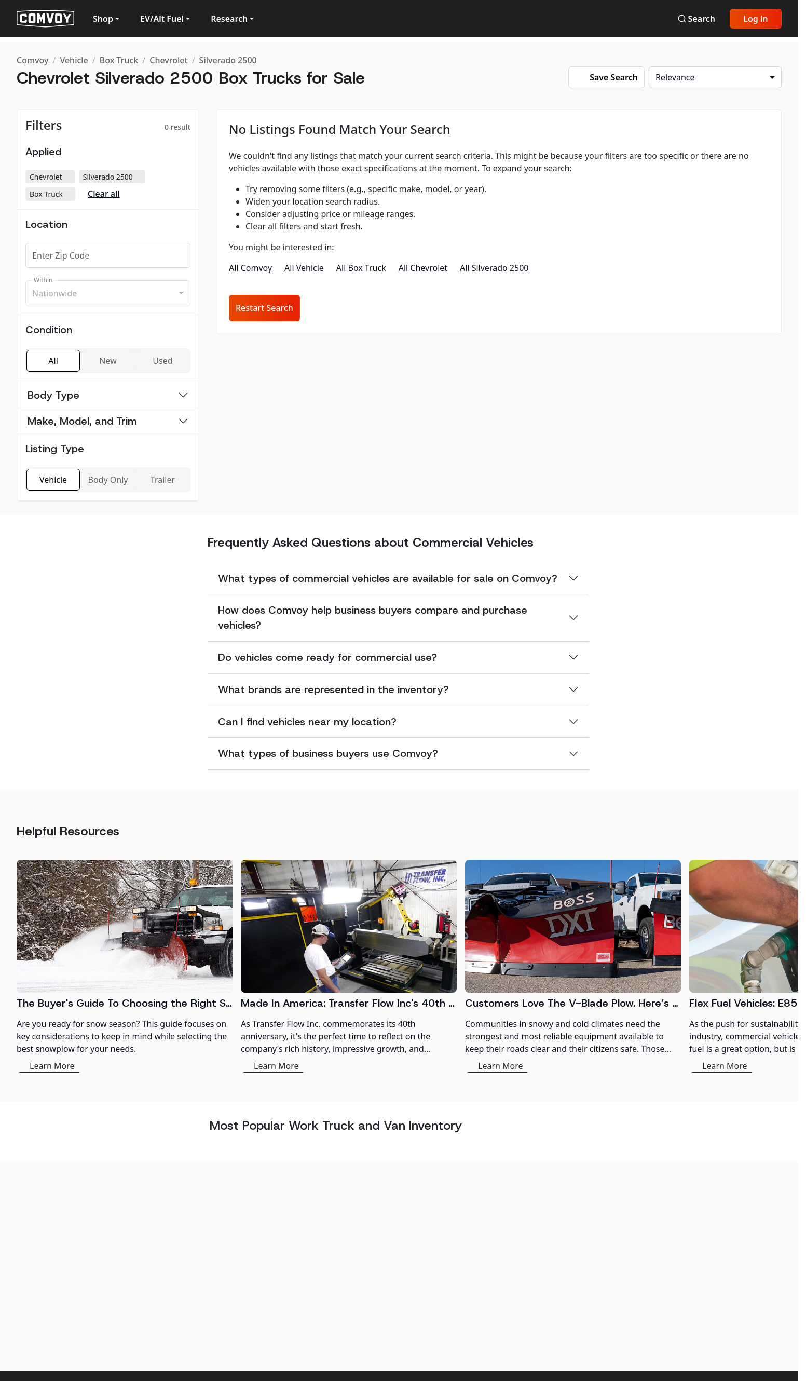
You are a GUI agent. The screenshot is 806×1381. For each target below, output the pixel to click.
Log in (755, 18)
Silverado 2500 (228, 60)
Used (162, 361)
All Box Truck (361, 268)
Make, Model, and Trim (82, 421)
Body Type (53, 395)
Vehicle (74, 60)
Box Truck (119, 60)
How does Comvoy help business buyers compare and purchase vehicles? (372, 617)
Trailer (163, 479)
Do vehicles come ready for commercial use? (327, 657)
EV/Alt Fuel (162, 18)
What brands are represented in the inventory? (333, 689)
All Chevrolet (423, 268)
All (53, 361)
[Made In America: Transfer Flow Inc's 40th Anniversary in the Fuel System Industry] (349, 966)
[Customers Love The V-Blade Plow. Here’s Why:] (573, 966)
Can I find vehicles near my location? (307, 721)
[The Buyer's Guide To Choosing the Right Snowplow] (125, 966)
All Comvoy (250, 268)
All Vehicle (304, 268)
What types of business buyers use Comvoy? (328, 753)
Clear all (104, 194)
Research (229, 18)
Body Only (108, 479)
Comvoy (32, 60)
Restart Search (264, 308)
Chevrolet (168, 60)
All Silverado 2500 (494, 268)
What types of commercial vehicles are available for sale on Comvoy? (387, 578)
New (107, 361)
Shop (103, 18)
